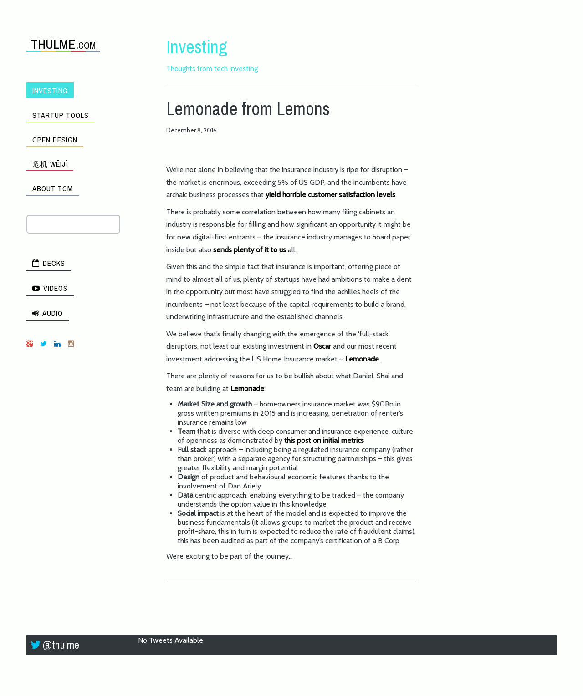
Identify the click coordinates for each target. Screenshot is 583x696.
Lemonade (362, 359)
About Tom (52, 188)
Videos (50, 288)
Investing (50, 91)
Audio (47, 313)
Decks (48, 263)
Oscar (322, 346)
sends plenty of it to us (250, 249)
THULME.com (63, 44)
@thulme (61, 644)
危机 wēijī (49, 164)
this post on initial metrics (324, 440)
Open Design (54, 140)
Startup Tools (60, 115)
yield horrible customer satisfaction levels (330, 194)
